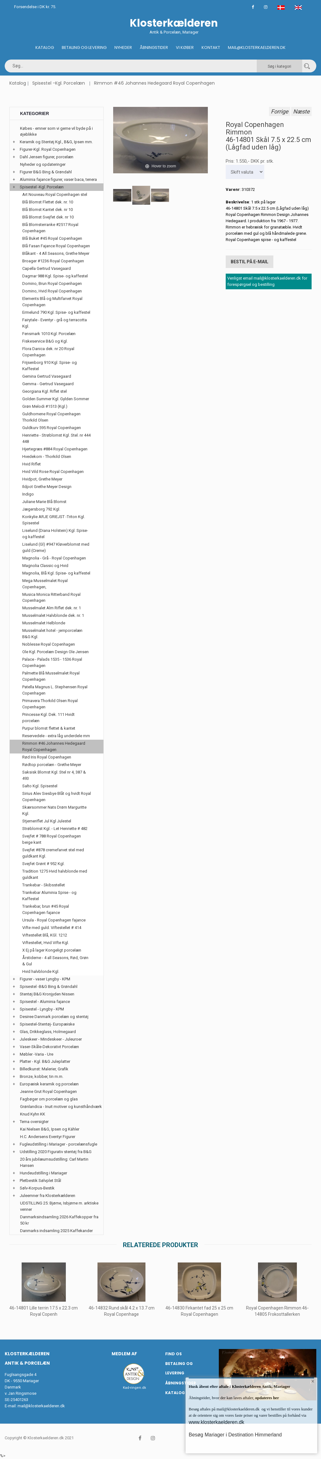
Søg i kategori (279, 66)
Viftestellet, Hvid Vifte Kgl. (45, 942)
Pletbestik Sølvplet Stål (40, 1180)
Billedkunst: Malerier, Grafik (44, 1069)
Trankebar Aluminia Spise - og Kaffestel (49, 895)
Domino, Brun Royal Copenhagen (52, 283)
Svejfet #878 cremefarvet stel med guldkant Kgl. (53, 853)
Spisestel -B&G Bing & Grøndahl (48, 986)
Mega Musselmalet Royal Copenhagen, (45, 583)
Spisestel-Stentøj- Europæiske (47, 1024)
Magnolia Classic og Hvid (45, 565)
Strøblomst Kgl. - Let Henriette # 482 (54, 828)
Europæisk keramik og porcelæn (49, 1084)
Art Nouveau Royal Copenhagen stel (54, 194)
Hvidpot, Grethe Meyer (42, 479)
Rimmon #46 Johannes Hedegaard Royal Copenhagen (154, 83)
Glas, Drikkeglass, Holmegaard (48, 1031)
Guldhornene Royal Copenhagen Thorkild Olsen (51, 417)
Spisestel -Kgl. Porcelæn (58, 83)
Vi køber (185, 47)
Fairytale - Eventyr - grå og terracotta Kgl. (54, 323)
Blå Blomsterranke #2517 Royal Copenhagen (50, 227)
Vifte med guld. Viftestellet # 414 (51, 927)
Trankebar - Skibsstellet (43, 885)
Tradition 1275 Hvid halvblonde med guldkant (54, 874)
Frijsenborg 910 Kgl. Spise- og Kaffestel (49, 365)
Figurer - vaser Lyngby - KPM (45, 979)
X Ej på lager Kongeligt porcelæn (51, 950)
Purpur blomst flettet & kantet (48, 728)
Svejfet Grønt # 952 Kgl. (43, 863)
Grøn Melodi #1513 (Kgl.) (44, 406)
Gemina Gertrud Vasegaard (46, 376)
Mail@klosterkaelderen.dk (257, 47)
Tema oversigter (34, 1121)
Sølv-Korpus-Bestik (37, 1188)
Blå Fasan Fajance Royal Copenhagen (56, 246)
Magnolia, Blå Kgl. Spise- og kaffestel (56, 573)
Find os (173, 1354)
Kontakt (211, 47)
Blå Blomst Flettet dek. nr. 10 (47, 202)
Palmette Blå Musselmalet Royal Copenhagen (51, 676)
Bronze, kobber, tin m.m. (41, 1076)
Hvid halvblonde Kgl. (40, 971)
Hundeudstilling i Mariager (43, 1173)
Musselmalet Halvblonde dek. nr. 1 (53, 615)
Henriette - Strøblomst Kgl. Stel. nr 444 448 (56, 438)
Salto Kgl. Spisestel (39, 786)
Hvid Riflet (31, 464)
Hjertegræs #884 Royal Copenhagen (54, 449)
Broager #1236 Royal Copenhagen (53, 261)
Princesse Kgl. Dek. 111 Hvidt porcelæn (48, 717)
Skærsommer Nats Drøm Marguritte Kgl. (54, 810)
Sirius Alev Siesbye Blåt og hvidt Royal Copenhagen (56, 796)
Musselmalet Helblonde (43, 623)
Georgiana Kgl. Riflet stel (44, 391)
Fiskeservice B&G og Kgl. (45, 341)
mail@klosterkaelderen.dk (41, 1406)
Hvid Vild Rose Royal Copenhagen (53, 471)
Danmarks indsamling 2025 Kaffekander (56, 1230)
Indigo (28, 494)
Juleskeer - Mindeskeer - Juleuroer (51, 1039)
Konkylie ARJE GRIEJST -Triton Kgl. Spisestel (53, 519)
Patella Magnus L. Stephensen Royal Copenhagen (54, 690)
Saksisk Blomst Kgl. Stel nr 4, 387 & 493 (54, 775)
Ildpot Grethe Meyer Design (46, 486)
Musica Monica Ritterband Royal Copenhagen (51, 597)
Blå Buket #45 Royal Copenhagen (52, 238)
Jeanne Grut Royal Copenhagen (48, 1091)
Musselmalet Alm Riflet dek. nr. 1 (51, 608)
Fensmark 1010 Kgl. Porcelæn (49, 333)
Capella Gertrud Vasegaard (46, 268)
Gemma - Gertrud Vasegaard (48, 383)
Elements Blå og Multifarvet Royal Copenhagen (52, 301)
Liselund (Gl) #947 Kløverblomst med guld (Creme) (55, 547)
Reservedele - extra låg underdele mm (56, 735)
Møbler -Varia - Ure (36, 1054)
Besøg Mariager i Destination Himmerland (235, 1434)
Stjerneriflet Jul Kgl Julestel (46, 821)
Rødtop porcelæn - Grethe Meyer (51, 764)
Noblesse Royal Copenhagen (48, 644)
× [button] (312, 1382)
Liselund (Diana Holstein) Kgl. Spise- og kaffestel (55, 533)
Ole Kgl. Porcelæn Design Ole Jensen (55, 651)
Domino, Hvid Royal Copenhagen (52, 291)
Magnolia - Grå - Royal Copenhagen (54, 558)
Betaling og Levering (84, 47)
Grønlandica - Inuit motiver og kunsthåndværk (61, 1106)
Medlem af (124, 1354)
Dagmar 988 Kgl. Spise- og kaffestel (55, 276)
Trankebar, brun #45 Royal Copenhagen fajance (45, 909)
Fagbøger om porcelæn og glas (49, 1099)
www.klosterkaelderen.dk (216, 1422)
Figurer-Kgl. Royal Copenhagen (48, 149)
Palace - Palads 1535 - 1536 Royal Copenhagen (52, 662)
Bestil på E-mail (249, 260)
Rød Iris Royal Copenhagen (46, 757)
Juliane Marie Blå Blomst (44, 501)
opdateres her (266, 1397)
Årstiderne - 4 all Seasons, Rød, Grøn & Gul (55, 960)
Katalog (44, 47)
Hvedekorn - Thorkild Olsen (46, 456)
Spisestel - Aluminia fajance (45, 1001)
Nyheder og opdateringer (43, 164)
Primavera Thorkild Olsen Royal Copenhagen (50, 703)
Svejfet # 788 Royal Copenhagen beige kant (51, 839)
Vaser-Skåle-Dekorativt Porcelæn (49, 1046)
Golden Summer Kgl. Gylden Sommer (55, 398)
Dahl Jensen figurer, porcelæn (46, 157)
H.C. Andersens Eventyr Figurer (47, 1136)
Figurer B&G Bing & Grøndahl (46, 172)
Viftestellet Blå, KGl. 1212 (44, 935)
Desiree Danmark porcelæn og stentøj (54, 1016)
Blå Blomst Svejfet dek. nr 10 (48, 217)
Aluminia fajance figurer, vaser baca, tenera (58, 179)
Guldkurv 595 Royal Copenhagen (51, 427)
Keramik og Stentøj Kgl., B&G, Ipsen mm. (56, 141)
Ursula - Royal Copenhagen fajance (54, 920)
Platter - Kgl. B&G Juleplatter (45, 1061)
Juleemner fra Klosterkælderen (47, 1195)
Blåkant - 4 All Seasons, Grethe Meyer (55, 253)
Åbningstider (154, 47)
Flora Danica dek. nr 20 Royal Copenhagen (48, 351)
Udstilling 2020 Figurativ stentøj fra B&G (56, 1151)
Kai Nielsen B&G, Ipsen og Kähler (49, 1129)
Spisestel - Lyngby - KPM (42, 1009)
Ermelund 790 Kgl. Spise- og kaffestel (56, 312)
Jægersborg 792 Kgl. (41, 509)
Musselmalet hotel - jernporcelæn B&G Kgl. (52, 633)
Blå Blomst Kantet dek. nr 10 (47, 209)
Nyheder (123, 47)
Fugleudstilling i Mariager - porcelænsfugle (58, 1144)
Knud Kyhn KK (32, 1114)
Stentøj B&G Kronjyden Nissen (47, 994)
